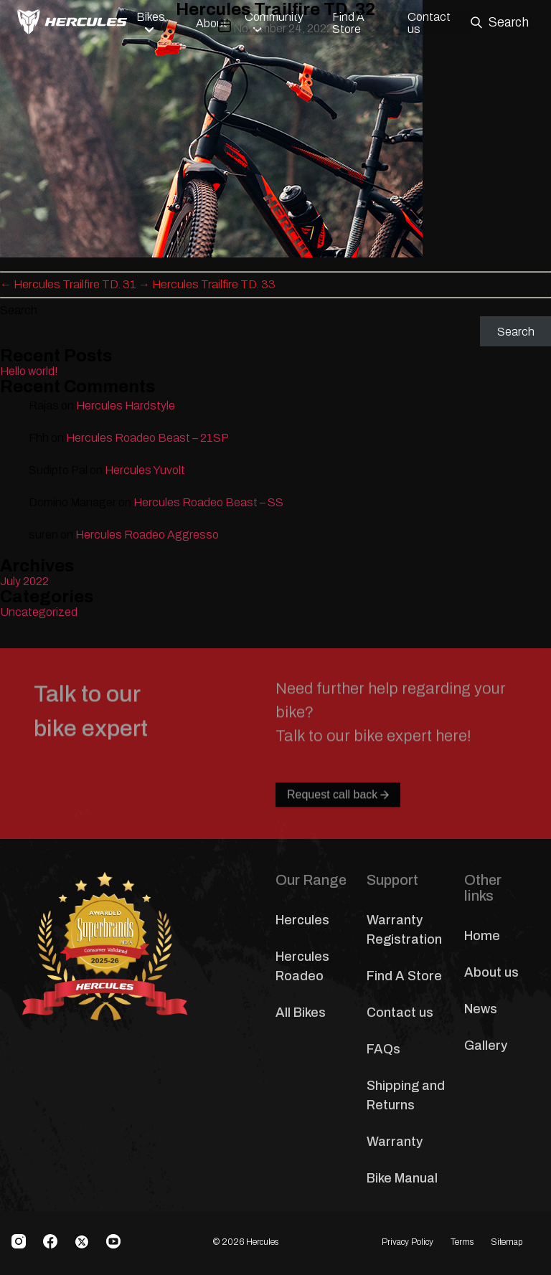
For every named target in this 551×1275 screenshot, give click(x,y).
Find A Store (404, 976)
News (480, 1009)
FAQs (383, 1049)
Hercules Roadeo (302, 966)
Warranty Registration (404, 930)
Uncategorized (38, 612)
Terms (462, 1242)
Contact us (400, 1012)
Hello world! (29, 371)
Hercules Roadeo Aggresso (147, 535)
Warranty (395, 1141)
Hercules (302, 920)
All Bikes (301, 1012)
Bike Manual (402, 1178)
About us (491, 972)
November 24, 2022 (283, 28)
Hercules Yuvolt (145, 470)
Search (18, 310)
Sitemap (506, 1242)
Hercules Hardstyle (125, 405)
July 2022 (24, 581)
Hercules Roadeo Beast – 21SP (147, 438)
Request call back (338, 824)
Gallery (485, 1045)
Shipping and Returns (406, 1095)
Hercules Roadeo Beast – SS (208, 502)
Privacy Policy (407, 1242)
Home (482, 936)
